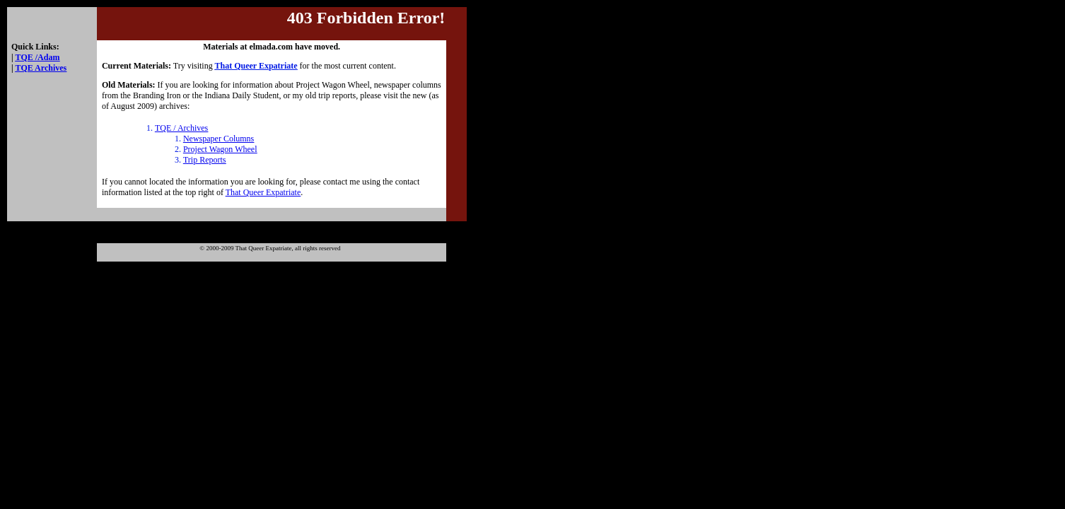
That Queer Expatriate (263, 192)
